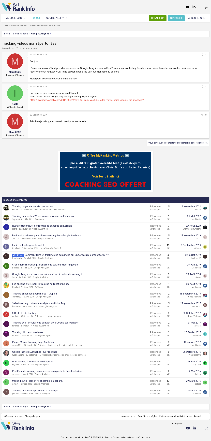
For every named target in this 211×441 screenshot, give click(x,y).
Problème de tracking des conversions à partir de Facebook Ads (47, 371)
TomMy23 (16, 297)
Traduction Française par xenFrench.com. (131, 437)
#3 (206, 115)
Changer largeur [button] (32, 416)
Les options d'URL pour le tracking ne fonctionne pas (41, 283)
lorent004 (196, 335)
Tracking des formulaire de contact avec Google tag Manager (45, 322)
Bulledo (15, 268)
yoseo (15, 394)
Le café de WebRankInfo (51, 248)
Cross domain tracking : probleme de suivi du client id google (45, 264)
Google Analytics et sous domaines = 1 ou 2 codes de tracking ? (47, 274)
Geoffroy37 (17, 258)
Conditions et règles (147, 416)
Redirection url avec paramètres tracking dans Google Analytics (46, 235)
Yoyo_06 (16, 219)
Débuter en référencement (49, 316)
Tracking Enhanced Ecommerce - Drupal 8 (34, 293)
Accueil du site (16, 17)
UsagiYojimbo (194, 297)
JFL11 (15, 238)
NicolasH (16, 248)
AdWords (39, 287)
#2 (206, 87)
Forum (36, 17)
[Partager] (202, 55)
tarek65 (15, 326)
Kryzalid (15, 365)
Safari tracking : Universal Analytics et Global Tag (38, 303)
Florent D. (16, 209)
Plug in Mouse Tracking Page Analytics (33, 342)
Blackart (16, 287)
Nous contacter (128, 416)
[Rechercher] (196, 18)
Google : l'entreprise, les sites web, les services (62, 345)
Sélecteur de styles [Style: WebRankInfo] (14, 416)
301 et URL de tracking (24, 313)
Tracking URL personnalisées (27, 332)
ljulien (198, 374)
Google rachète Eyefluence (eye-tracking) (34, 351)
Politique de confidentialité (171, 416)
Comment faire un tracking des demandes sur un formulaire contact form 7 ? (67, 254)
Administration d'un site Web (53, 209)
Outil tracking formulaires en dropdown (33, 361)
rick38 (198, 209)
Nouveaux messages (16, 25)
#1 (206, 55)
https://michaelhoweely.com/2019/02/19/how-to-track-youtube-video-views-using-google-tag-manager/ (87, 100)
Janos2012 (17, 345)
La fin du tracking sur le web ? (28, 245)
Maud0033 (9, 48)
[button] (67, 18)
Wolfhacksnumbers (192, 229)
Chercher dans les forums (46, 25)
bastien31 (16, 306)
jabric (14, 229)
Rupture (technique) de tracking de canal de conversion (42, 225)
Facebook (39, 219)
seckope (16, 374)
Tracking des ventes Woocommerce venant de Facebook (43, 216)
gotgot (15, 384)
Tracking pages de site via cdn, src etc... (33, 206)
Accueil (197, 416)
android (15, 316)
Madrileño (196, 219)
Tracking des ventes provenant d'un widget (35, 390)
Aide (189, 416)
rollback (197, 248)
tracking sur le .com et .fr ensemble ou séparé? (37, 380)
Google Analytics (40, 229)
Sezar (14, 277)
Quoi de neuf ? (55, 17)
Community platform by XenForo (87, 437)
